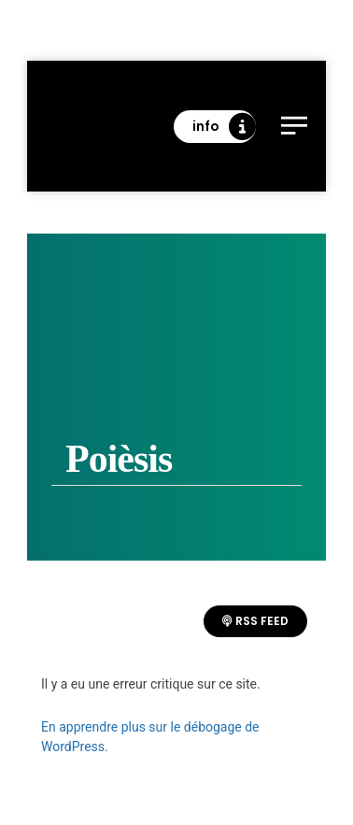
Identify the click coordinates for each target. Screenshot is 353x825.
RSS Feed (255, 621)
